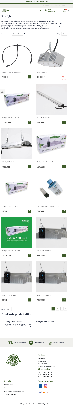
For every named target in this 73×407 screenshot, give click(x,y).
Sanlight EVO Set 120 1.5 (10, 117)
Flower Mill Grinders (32, 2)
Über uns (7, 388)
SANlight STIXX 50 (8, 162)
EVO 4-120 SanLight (44, 295)
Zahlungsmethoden (10, 394)
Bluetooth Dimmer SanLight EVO (48, 206)
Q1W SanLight (41, 72)
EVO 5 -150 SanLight (44, 250)
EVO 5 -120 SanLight (9, 295)
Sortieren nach (6, 34)
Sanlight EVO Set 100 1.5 (10, 206)
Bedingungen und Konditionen (14, 391)
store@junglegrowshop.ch (46, 366)
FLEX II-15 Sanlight (43, 117)
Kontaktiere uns (9, 385)
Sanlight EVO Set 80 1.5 (45, 162)
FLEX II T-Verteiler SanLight (11, 72)
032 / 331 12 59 (42, 364)
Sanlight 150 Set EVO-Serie (11, 250)
